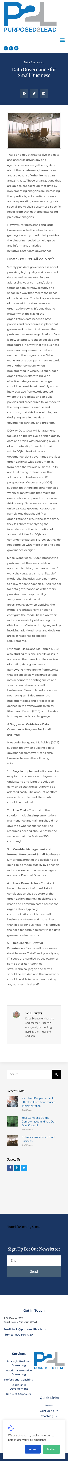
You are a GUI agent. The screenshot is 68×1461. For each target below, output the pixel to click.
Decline (51, 1449)
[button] (62, 40)
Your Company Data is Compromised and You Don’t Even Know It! (39, 1121)
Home (49, 1405)
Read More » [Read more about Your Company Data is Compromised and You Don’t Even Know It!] (27, 1129)
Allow (32, 1449)
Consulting (49, 1411)
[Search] (56, 1074)
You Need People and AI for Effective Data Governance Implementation (39, 1102)
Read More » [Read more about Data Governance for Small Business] (27, 1145)
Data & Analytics (34, 62)
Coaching (49, 1416)
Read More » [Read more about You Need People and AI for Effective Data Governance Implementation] (27, 1110)
